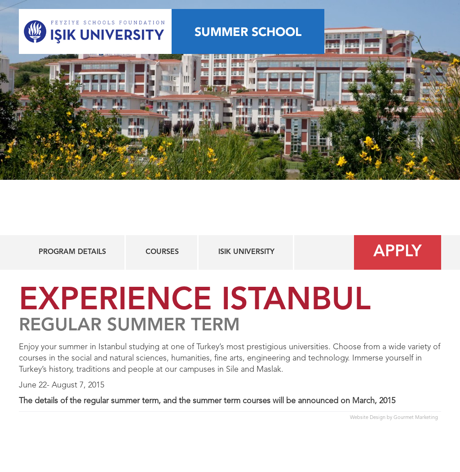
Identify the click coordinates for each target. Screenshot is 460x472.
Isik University (246, 252)
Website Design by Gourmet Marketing (394, 417)
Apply (397, 252)
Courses (162, 252)
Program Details (72, 252)
